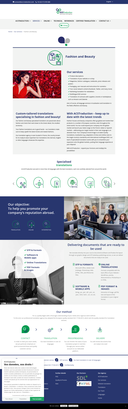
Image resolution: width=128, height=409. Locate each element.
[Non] (125, 406)
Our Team (101, 391)
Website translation (104, 384)
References (69, 21)
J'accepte (64, 406)
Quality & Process (61, 380)
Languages (101, 394)
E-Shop (64, 25)
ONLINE (47, 21)
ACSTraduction (22, 21)
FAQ (56, 376)
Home (10, 32)
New (56, 384)
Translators (101, 387)
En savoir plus (73, 406)
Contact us (104, 21)
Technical (58, 21)
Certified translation (85, 21)
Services (36, 21)
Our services (18, 32)
